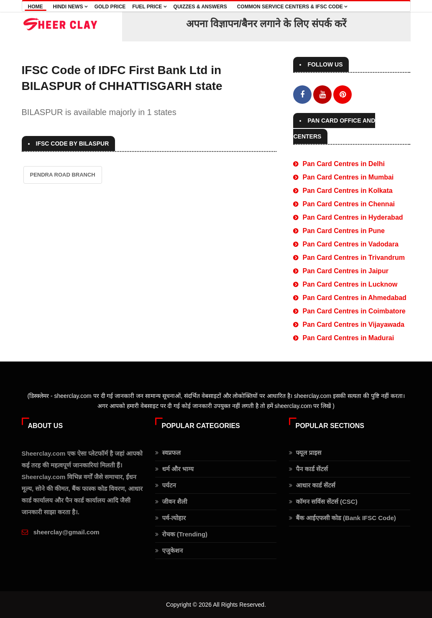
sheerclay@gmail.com (66, 532)
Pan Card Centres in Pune (343, 230)
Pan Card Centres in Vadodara (350, 244)
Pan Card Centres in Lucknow (349, 284)
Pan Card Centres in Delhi (343, 163)
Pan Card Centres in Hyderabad (352, 217)
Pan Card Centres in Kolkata (347, 190)
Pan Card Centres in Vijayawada (353, 324)
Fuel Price (149, 7)
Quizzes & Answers (200, 7)
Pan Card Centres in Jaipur (345, 270)
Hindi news (70, 7)
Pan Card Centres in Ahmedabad (354, 297)
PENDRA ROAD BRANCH (62, 175)
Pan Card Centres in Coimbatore (353, 311)
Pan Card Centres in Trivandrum (353, 257)
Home (35, 7)
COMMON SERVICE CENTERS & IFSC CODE (292, 7)
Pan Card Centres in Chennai (348, 204)
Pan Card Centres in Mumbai (348, 177)
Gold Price (110, 7)
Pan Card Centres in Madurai (348, 337)
